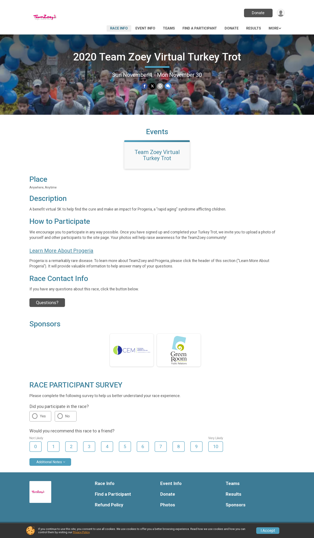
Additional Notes (49, 465)
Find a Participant (200, 28)
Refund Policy (109, 507)
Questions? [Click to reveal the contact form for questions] (47, 305)
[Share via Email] (160, 86)
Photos (167, 507)
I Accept (268, 530)
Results (253, 28)
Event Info (145, 28)
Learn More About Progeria (61, 253)
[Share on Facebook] (145, 86)
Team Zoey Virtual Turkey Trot (157, 157)
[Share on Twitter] (152, 86)
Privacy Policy (81, 532)
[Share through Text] (167, 86)
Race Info (119, 28)
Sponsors (236, 507)
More (273, 28)
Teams (169, 28)
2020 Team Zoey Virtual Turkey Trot (157, 57)
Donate (258, 12)
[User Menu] (280, 13)
